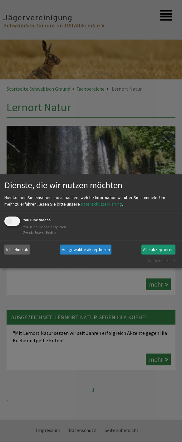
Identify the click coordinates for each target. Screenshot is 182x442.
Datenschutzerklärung (101, 204)
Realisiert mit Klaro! (160, 261)
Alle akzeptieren (158, 249)
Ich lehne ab (17, 249)
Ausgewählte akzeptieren (86, 249)
